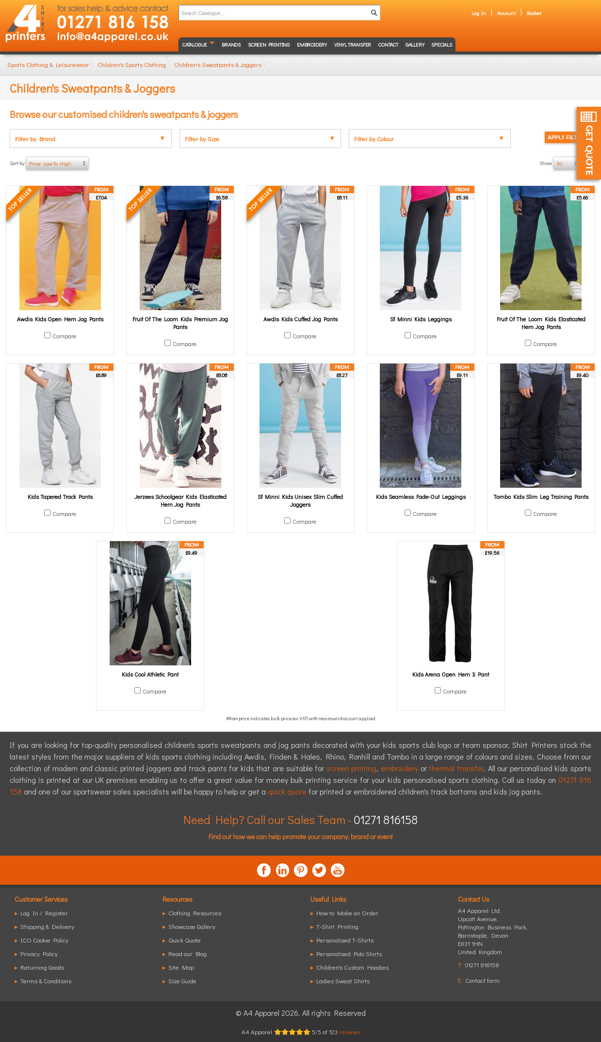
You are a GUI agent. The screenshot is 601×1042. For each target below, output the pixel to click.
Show (565, 163)
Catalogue (194, 44)
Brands (231, 44)
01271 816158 (386, 819)
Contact (388, 44)
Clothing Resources (194, 913)
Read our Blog (187, 953)
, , (493, 935)
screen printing (351, 768)
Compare (64, 336)
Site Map (181, 967)
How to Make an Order (347, 913)
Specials (441, 44)
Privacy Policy (39, 953)
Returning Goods (42, 967)
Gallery (415, 44)
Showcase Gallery (191, 926)
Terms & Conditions (45, 980)
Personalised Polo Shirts (349, 953)
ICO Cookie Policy (44, 940)
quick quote (287, 791)
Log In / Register (44, 913)
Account (506, 13)
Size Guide (182, 980)
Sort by (49, 163)
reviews (349, 1031)
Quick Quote (184, 940)
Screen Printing (269, 44)
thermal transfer (456, 768)
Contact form (482, 980)
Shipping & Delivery (47, 926)
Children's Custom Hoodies (352, 967)
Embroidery (312, 44)
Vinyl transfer (352, 44)
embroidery (399, 768)
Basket (534, 13)
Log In (478, 13)
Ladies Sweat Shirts (343, 980)
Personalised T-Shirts (345, 940)
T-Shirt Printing (337, 926)
